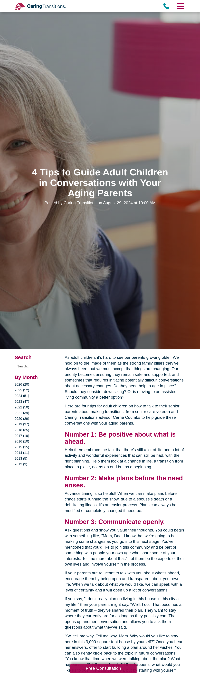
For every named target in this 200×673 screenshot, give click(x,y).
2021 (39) (22, 413)
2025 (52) (22, 390)
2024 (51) (22, 396)
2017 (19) (22, 436)
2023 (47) (22, 401)
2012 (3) (21, 464)
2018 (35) (22, 430)
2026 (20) (22, 384)
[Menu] (180, 6)
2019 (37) (22, 424)
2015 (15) (22, 447)
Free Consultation (103, 668)
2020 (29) (22, 418)
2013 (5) (21, 458)
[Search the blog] (35, 366)
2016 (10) (22, 441)
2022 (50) (22, 407)
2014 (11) (22, 453)
